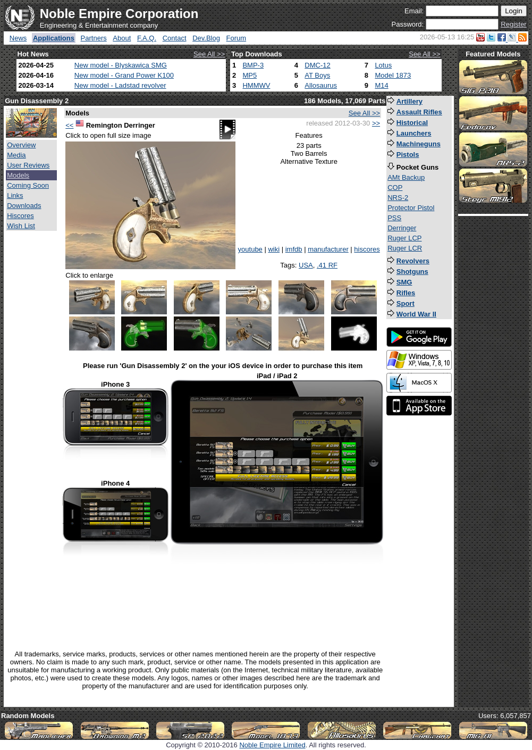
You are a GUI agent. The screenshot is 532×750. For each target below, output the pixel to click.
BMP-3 (253, 65)
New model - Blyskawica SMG (120, 65)
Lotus (383, 65)
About (122, 38)
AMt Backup (406, 177)
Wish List (21, 226)
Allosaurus (321, 85)
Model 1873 (393, 75)
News (18, 38)
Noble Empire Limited (272, 745)
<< (69, 125)
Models (18, 175)
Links (15, 195)
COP (394, 187)
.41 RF (327, 265)
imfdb (293, 249)
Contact (175, 38)
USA (306, 265)
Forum (236, 38)
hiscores (366, 249)
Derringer (401, 228)
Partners (94, 38)
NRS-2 (397, 198)
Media (16, 155)
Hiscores (20, 216)
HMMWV (256, 85)
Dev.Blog (206, 38)
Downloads (24, 206)
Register (513, 24)
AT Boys (317, 75)
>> (376, 123)
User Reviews (28, 165)
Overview (21, 145)
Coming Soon (28, 185)
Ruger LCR (404, 248)
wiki (274, 249)
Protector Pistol (410, 208)
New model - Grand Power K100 (124, 75)
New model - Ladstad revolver (120, 85)
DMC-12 (317, 65)
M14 (381, 85)
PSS (394, 218)
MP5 (249, 75)
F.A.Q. (146, 38)
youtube (250, 249)
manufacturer (328, 249)
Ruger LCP (404, 238)
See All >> (209, 54)
